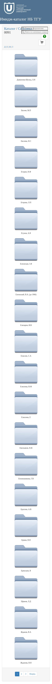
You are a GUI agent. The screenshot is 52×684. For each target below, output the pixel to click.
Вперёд (32, 674)
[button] (42, 43)
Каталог (9, 28)
